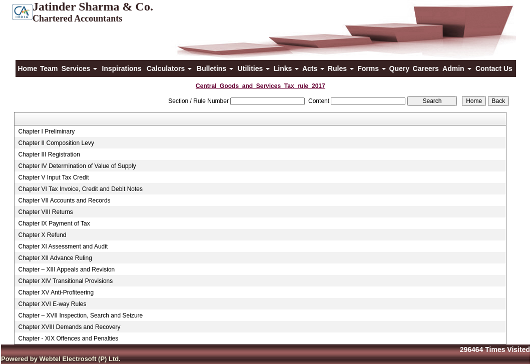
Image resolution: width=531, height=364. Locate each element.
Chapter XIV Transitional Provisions (65, 281)
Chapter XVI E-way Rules (52, 304)
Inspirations (122, 68)
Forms (371, 68)
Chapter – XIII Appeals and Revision (66, 269)
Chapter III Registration (49, 154)
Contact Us (493, 68)
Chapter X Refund (42, 235)
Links (286, 68)
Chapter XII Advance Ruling (55, 258)
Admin (456, 68)
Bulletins (215, 68)
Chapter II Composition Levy (56, 143)
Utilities (254, 68)
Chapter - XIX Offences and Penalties (68, 338)
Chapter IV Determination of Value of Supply (77, 166)
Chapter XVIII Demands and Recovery (69, 327)
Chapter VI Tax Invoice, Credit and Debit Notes (80, 189)
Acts (313, 68)
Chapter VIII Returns (45, 212)
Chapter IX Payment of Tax (54, 223)
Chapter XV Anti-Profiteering (56, 292)
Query (399, 68)
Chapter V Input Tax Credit (53, 177)
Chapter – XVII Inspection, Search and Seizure (80, 315)
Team (49, 68)
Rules (341, 68)
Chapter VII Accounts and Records (64, 200)
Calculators (169, 68)
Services (80, 68)
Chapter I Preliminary (46, 131)
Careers (426, 68)
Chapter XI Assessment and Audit (63, 246)
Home (27, 68)
